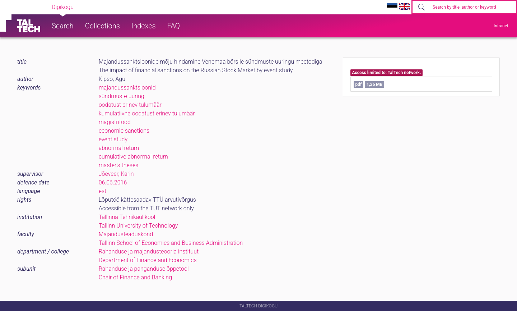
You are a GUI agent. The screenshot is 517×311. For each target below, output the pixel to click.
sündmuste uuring (121, 96)
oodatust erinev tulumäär (130, 104)
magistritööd (115, 122)
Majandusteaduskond (126, 234)
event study (113, 139)
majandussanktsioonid (127, 87)
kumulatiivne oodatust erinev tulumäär (147, 113)
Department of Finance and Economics (148, 260)
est (103, 191)
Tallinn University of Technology (138, 225)
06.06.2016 (113, 182)
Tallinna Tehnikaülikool (127, 217)
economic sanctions (124, 130)
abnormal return (119, 148)
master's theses (119, 165)
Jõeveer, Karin (116, 173)
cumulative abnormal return (133, 156)
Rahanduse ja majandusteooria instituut (149, 251)
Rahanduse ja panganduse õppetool (144, 268)
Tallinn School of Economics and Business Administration (171, 242)
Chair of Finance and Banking (135, 277)
